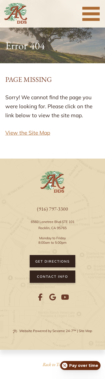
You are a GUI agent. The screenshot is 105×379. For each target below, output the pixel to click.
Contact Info (52, 276)
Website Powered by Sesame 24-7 (44, 331)
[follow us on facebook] (40, 297)
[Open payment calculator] (80, 365)
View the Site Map (27, 132)
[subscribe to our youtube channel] (65, 297)
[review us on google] (52, 297)
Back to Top (52, 364)
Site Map (85, 331)
